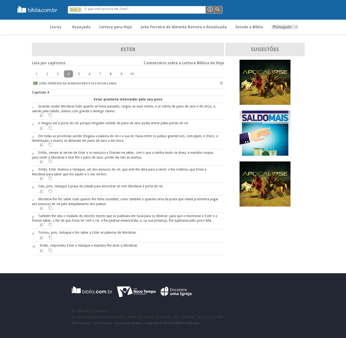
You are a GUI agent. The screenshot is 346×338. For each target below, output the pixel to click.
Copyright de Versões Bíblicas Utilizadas (172, 323)
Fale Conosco (81, 323)
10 (132, 74)
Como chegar (102, 323)
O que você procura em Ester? (106, 9)
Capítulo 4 (40, 92)
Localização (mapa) (128, 323)
